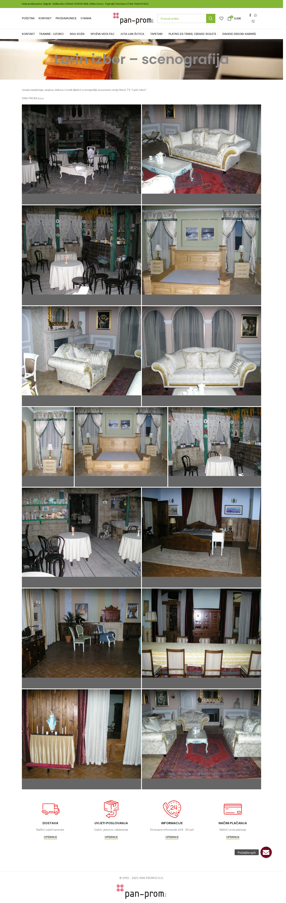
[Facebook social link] (250, 15)
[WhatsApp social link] (255, 15)
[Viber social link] (253, 21)
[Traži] (186, 18)
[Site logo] (133, 18)
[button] (266, 852)
